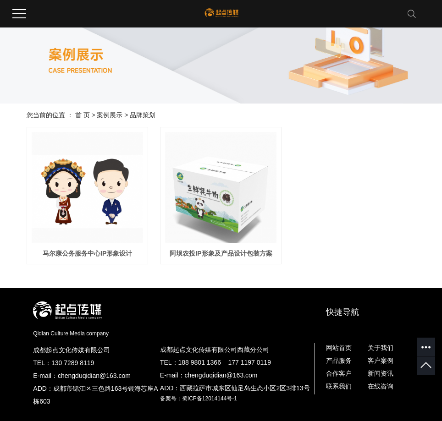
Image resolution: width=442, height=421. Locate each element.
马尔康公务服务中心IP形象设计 (87, 253)
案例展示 (109, 115)
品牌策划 (142, 115)
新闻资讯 (380, 373)
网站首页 (339, 347)
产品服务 (339, 360)
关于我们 (380, 347)
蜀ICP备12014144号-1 (209, 398)
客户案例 (380, 360)
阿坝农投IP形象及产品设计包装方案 (221, 253)
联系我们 (339, 386)
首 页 (82, 115)
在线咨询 (380, 386)
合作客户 (339, 373)
